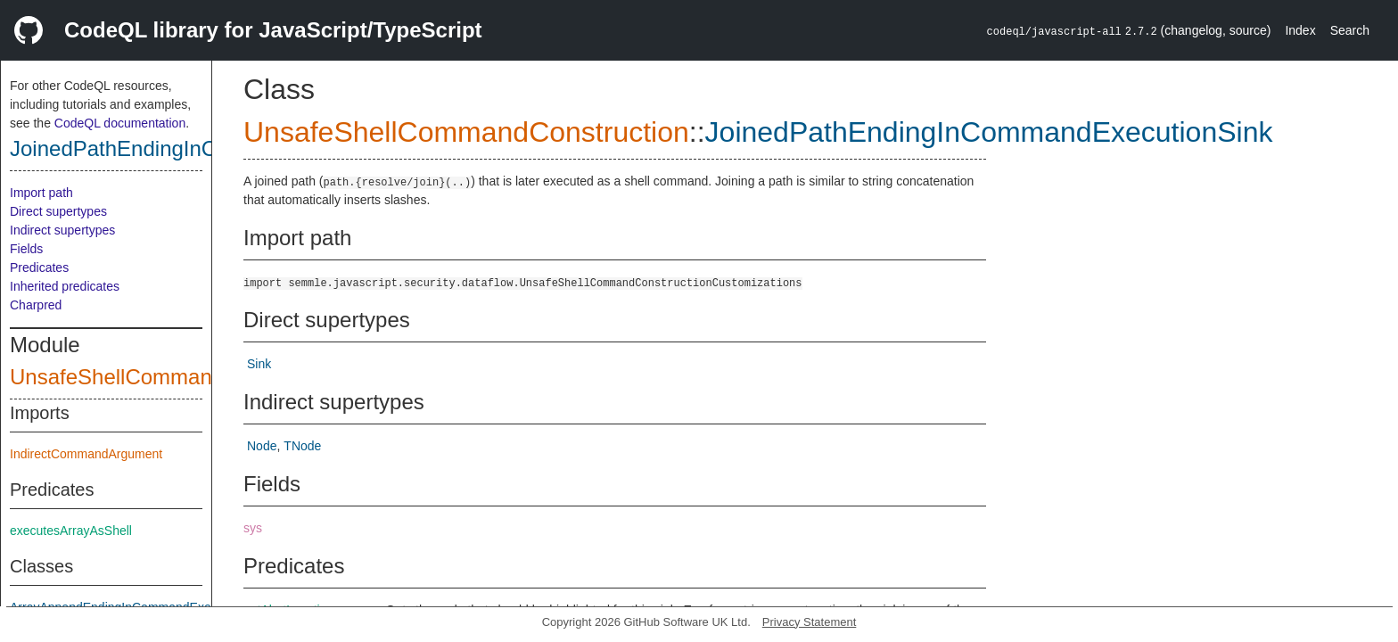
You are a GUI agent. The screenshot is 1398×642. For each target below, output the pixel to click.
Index (1300, 30)
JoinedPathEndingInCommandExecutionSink (989, 132)
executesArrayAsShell (71, 530)
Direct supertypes (58, 211)
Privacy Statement (809, 622)
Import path (41, 192)
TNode (302, 446)
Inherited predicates (64, 286)
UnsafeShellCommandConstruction (177, 377)
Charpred (36, 305)
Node (261, 446)
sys (252, 528)
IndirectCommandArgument (86, 454)
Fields (26, 249)
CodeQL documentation (119, 123)
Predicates (39, 267)
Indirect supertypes (62, 230)
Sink (259, 364)
